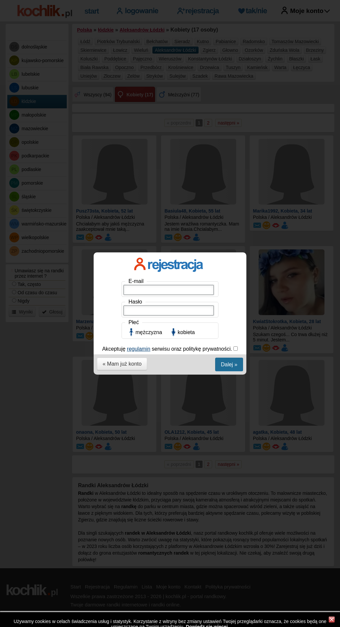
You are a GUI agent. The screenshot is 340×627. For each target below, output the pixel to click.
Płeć (133, 139)
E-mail (135, 98)
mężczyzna (148, 149)
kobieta (186, 149)
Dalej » (229, 182)
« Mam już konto (122, 181)
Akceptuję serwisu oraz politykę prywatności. (168, 166)
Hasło (135, 119)
